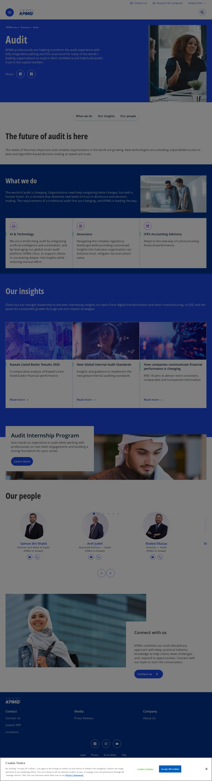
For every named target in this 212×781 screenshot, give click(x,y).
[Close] (206, 769)
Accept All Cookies (170, 769)
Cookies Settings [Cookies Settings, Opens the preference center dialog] (145, 769)
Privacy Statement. (74, 775)
